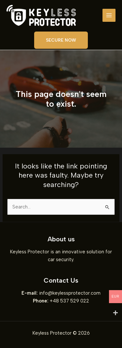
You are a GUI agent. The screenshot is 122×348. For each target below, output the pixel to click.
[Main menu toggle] (108, 15)
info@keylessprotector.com (70, 293)
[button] (61, 40)
